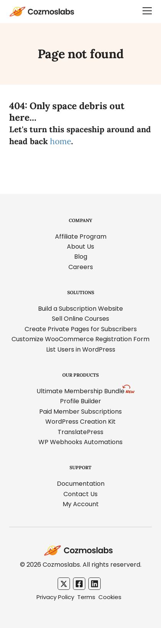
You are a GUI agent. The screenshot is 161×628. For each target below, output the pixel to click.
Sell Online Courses (80, 318)
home (60, 141)
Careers (80, 267)
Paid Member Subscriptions (80, 411)
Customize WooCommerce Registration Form (80, 339)
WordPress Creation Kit (80, 421)
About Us (80, 246)
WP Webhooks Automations (80, 442)
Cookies (109, 597)
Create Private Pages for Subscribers (81, 329)
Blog (80, 256)
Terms (86, 597)
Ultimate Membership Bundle (80, 391)
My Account (81, 504)
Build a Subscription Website (80, 308)
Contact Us (80, 494)
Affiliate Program (80, 236)
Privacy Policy (55, 597)
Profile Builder (80, 401)
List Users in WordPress (80, 349)
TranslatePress (80, 432)
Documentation (81, 483)
